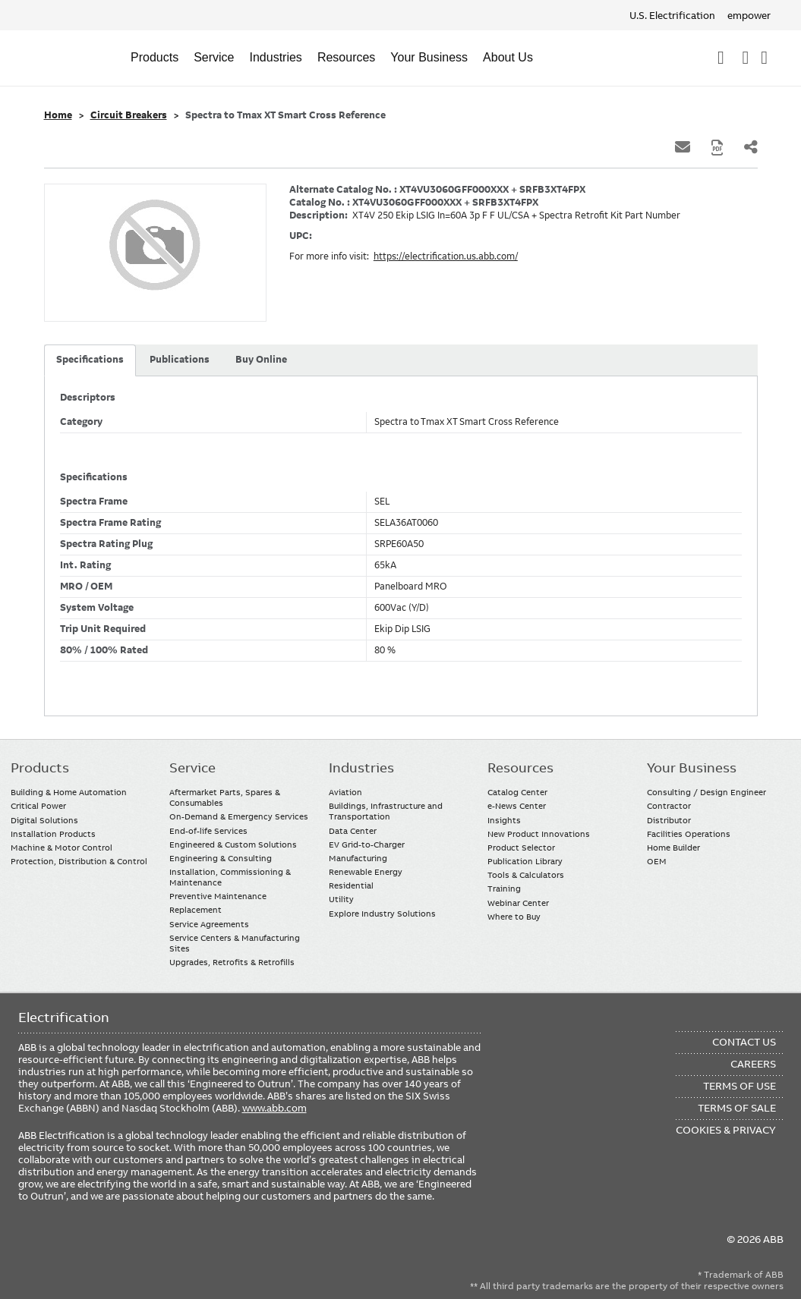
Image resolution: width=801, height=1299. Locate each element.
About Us (508, 57)
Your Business (429, 57)
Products (154, 57)
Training (504, 888)
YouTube (90, 1248)
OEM (657, 861)
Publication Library (525, 861)
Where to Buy (514, 916)
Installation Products (53, 834)
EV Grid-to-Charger (367, 844)
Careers (753, 1064)
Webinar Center (518, 903)
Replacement (195, 909)
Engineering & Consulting (220, 858)
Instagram (150, 1248)
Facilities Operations (688, 834)
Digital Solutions (44, 820)
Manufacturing (358, 858)
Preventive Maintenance (217, 896)
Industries (276, 57)
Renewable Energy (365, 872)
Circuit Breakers (128, 115)
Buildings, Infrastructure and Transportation (386, 811)
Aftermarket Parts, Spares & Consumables (224, 797)
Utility (341, 899)
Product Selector (521, 847)
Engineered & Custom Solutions (233, 844)
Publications (180, 359)
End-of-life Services (208, 831)
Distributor (669, 820)
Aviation (345, 792)
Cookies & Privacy (726, 1130)
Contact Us (745, 58)
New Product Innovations (538, 834)
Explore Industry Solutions (382, 913)
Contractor (669, 805)
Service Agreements (209, 924)
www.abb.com (274, 1108)
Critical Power (38, 805)
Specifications (90, 359)
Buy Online (261, 359)
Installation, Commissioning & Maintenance (230, 877)
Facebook (31, 1248)
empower (749, 15)
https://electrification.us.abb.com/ (446, 256)
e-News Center (516, 805)
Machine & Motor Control (61, 847)
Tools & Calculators (525, 875)
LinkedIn (61, 1248)
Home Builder (673, 847)
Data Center (353, 831)
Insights (504, 820)
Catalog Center (517, 792)
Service (214, 57)
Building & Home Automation (69, 792)
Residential (351, 885)
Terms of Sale (737, 1108)
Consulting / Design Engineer (706, 792)
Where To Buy (764, 58)
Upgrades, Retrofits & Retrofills (232, 962)
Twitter (120, 1248)
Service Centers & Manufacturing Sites (234, 943)
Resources (346, 57)
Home (58, 115)
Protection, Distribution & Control (79, 861)
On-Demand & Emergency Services (238, 816)
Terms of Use (739, 1086)
